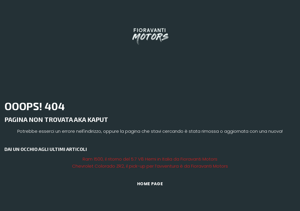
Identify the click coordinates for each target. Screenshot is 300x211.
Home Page (150, 184)
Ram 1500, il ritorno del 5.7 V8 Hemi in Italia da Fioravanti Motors (150, 159)
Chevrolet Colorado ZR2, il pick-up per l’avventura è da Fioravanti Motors (150, 166)
